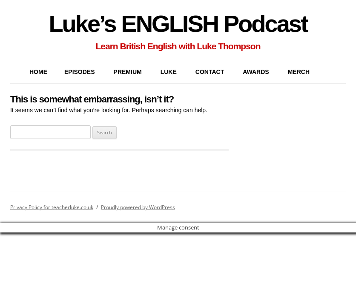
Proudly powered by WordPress (138, 207)
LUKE (169, 71)
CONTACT (209, 71)
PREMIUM (128, 71)
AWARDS (256, 71)
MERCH (299, 71)
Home (38, 71)
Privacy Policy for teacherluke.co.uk (51, 207)
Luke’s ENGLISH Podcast (178, 23)
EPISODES (79, 71)
